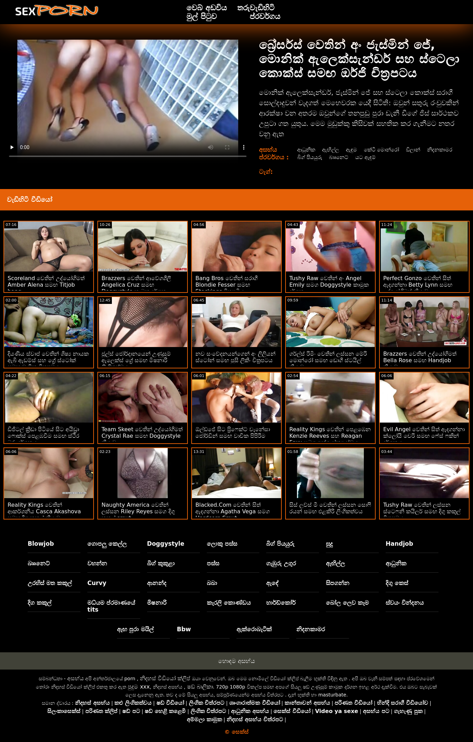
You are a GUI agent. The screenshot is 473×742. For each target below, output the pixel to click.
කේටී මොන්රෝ (385, 149)
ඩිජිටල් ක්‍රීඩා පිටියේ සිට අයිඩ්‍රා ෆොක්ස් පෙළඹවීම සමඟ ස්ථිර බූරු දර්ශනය (43, 436)
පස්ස (213, 563)
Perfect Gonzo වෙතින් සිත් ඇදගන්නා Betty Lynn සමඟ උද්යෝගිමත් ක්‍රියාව (417, 285)
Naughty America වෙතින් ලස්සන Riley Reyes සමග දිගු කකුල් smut (138, 511)
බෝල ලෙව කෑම (347, 602)
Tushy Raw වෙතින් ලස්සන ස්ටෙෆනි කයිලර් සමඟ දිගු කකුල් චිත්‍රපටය (422, 511)
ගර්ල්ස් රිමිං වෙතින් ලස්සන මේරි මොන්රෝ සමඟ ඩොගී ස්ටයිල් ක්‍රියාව (328, 360)
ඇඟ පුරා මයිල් (135, 629)
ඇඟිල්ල (331, 149)
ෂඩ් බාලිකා (200, 686)
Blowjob (41, 543)
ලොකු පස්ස (222, 543)
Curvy (96, 583)
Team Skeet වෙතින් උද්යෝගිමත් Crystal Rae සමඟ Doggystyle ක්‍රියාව (142, 436)
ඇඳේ (272, 583)
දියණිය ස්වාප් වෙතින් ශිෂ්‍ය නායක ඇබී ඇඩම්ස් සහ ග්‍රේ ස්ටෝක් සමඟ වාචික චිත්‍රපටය (48, 360)
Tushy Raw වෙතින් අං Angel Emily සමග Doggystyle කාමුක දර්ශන (329, 285)
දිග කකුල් (39, 602)
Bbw (184, 629)
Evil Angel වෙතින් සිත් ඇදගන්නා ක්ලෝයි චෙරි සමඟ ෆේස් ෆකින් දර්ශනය (424, 436)
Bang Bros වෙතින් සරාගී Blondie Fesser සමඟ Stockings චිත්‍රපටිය (226, 285)
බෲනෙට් (374, 157)
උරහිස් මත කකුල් (50, 583)
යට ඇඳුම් (402, 157)
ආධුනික (305, 149)
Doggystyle (165, 543)
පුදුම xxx (139, 686)
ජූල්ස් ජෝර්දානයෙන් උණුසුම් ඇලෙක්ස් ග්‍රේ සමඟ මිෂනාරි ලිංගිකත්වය (136, 360)
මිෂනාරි (156, 602)
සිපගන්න (337, 583)
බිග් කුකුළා (161, 563)
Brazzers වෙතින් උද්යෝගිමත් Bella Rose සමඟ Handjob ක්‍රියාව (419, 360)
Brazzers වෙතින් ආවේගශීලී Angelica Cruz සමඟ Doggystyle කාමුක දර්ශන (136, 285)
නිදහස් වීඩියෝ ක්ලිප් (165, 678)
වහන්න (97, 563)
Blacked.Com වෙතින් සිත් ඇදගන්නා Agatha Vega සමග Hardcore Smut (232, 511)
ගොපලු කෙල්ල (107, 543)
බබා (212, 583)
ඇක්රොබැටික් (254, 629)
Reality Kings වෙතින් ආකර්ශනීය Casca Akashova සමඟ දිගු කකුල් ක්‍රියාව (44, 511)
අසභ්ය (75, 678)
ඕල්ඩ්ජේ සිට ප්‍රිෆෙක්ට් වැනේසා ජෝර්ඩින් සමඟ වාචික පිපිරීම (232, 432)
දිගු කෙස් (397, 583)
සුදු (329, 543)
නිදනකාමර (309, 157)
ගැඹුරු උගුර (281, 563)
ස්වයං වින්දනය (405, 602)
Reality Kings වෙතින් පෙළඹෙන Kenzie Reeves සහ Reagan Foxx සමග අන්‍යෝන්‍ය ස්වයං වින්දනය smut (330, 439)
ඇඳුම (353, 149)
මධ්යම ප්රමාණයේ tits (111, 606)
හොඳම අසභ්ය (236, 660)
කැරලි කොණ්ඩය (229, 602)
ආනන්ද (156, 583)
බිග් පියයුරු (343, 157)
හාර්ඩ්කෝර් (281, 602)
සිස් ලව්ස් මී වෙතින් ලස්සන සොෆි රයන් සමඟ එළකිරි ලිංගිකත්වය (330, 508)
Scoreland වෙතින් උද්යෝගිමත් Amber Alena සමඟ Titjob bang (46, 285)
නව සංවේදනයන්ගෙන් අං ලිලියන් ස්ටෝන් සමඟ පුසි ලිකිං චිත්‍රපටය (235, 357)
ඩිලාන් (418, 149)
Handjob (399, 543)
